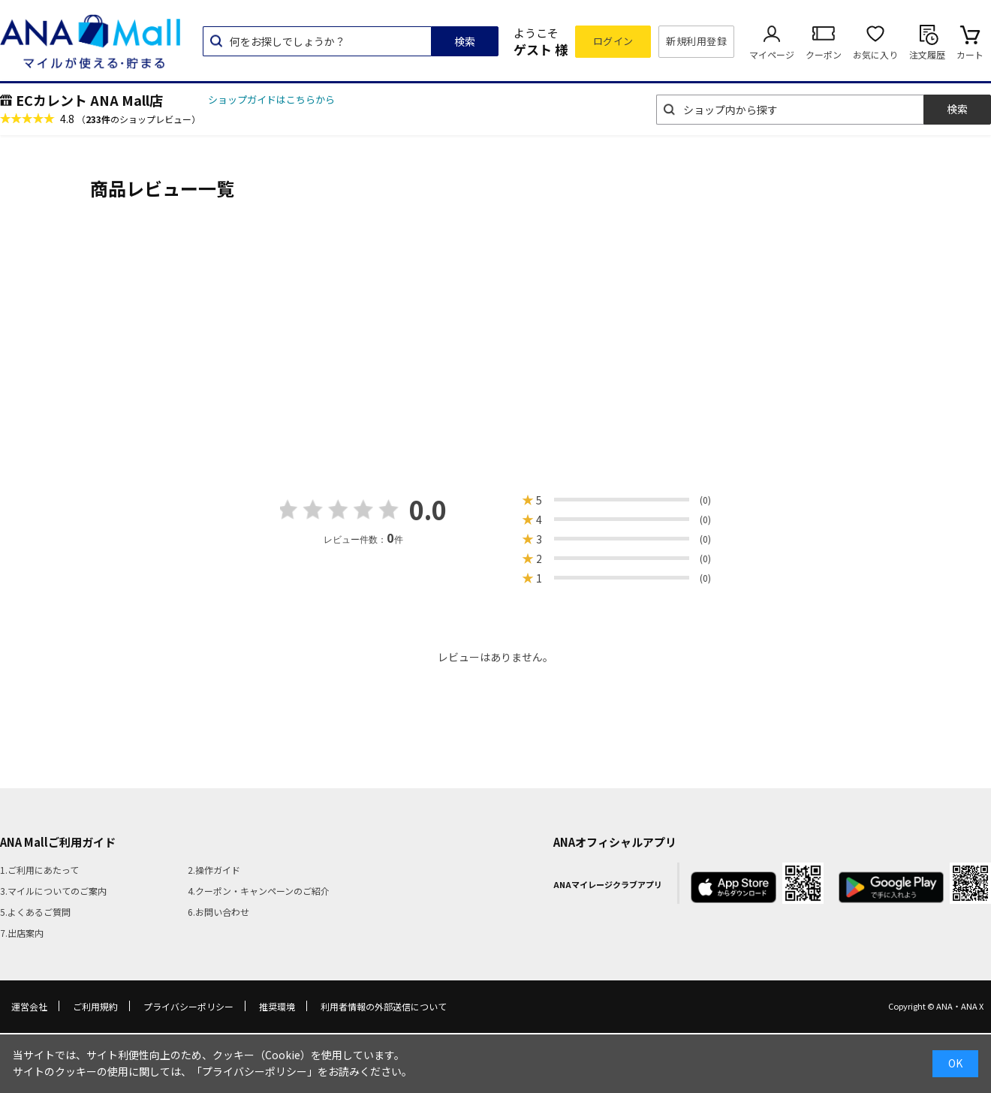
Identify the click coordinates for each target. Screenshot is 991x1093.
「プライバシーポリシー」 (254, 1071)
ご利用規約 (95, 1006)
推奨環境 (277, 1006)
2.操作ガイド (214, 869)
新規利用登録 (696, 41)
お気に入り (875, 54)
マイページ (771, 54)
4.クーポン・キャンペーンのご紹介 (259, 890)
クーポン (824, 54)
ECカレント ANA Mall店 (89, 100)
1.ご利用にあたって (39, 869)
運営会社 (29, 1006)
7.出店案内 (22, 932)
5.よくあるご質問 (35, 911)
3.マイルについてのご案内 (53, 890)
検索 (464, 41)
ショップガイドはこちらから (271, 99)
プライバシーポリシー (188, 1006)
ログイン (613, 41)
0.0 (428, 509)
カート (969, 54)
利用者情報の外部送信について (384, 1006)
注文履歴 (927, 54)
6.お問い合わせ (218, 911)
